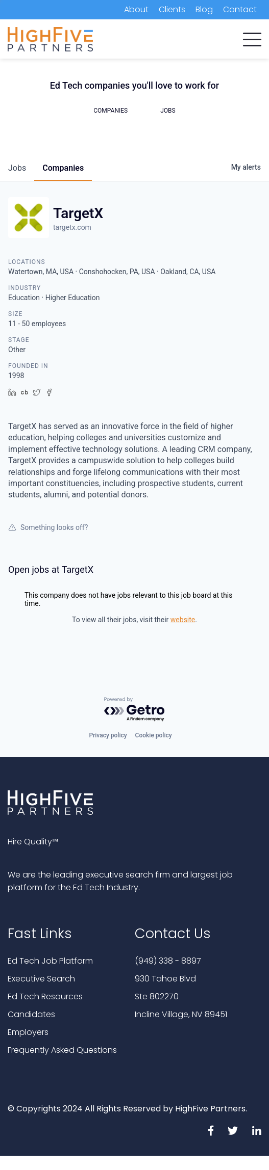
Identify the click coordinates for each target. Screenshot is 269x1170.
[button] (252, 37)
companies (63, 168)
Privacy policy (108, 735)
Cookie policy (153, 735)
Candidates (31, 1014)
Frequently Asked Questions (62, 1050)
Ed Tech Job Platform (50, 961)
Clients (172, 9)
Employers (28, 1032)
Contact (240, 9)
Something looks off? (48, 527)
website (182, 620)
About (136, 9)
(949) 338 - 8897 (168, 961)
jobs (17, 168)
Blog (204, 9)
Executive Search (41, 979)
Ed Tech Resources (45, 996)
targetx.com (72, 227)
